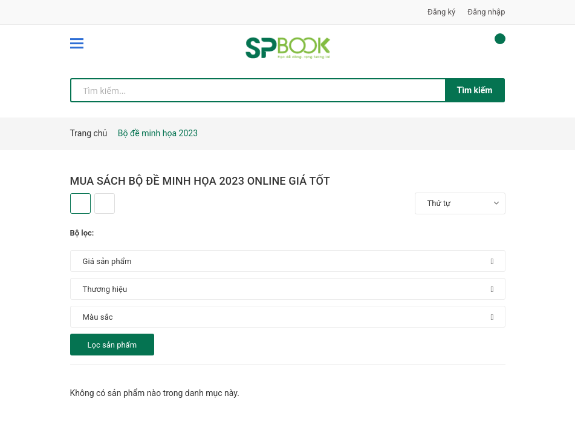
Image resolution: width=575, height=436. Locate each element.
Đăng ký (441, 11)
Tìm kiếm (475, 90)
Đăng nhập (486, 11)
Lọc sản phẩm (112, 344)
